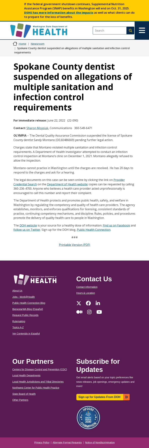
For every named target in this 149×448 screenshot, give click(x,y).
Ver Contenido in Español (26, 333)
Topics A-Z (18, 327)
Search (130, 30)
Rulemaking (18, 321)
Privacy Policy (41, 442)
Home (22, 43)
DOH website (28, 225)
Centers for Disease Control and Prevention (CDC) (39, 369)
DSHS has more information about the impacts (58, 13)
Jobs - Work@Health (23, 297)
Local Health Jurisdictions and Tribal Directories (38, 381)
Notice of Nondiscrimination (100, 442)
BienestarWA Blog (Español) (27, 309)
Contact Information (87, 287)
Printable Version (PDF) (74, 245)
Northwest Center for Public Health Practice (35, 387)
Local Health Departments (26, 375)
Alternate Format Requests (67, 442)
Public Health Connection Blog (28, 303)
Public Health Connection (93, 230)
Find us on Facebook (116, 225)
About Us (17, 290)
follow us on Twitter (26, 230)
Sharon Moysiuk (37, 128)
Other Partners (20, 400)
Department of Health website (67, 184)
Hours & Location (85, 293)
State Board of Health (24, 394)
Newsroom (37, 43)
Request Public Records (25, 315)
